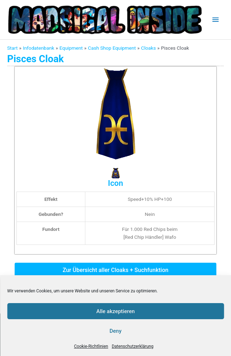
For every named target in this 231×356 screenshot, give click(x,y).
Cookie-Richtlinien (91, 346)
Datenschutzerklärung (133, 346)
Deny (116, 331)
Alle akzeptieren (115, 311)
